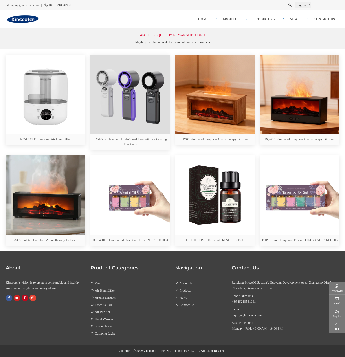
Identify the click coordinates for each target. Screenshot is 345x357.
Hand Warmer (104, 319)
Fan (97, 283)
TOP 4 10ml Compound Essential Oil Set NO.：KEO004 (130, 240)
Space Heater (103, 326)
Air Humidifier (105, 290)
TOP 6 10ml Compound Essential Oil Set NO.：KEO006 (300, 240)
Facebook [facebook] (9, 298)
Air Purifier (102, 312)
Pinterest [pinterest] (25, 298)
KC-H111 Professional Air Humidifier (45, 139)
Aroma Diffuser (105, 297)
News (294, 19)
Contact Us (324, 19)
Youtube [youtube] (17, 298)
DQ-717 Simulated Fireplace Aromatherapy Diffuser (299, 139)
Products (262, 19)
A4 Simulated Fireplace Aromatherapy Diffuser (45, 240)
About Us (231, 19)
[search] (290, 5)
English (301, 5)
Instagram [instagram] (32, 298)
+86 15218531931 (59, 5)
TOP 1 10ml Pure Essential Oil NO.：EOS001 (215, 240)
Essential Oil (103, 305)
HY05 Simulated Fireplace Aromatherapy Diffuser (215, 139)
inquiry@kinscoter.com (24, 5)
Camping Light (105, 333)
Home (203, 19)
